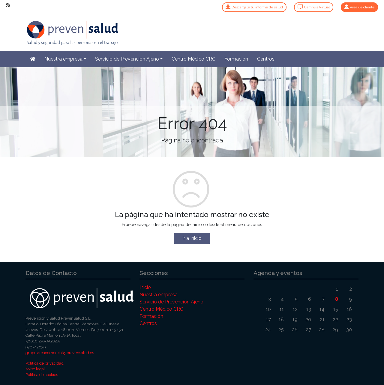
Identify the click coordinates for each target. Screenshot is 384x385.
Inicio (145, 287)
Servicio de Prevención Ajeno (171, 302)
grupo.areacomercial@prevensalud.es (60, 353)
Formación (236, 59)
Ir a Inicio (192, 238)
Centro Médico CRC (193, 59)
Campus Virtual (314, 7)
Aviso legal (35, 369)
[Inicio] (72, 29)
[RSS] (8, 5)
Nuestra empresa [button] (63, 59)
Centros (265, 59)
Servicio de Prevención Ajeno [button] (127, 59)
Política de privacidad (45, 363)
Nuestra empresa (159, 294)
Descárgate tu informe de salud (254, 7)
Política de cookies (42, 374)
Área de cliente (359, 7)
